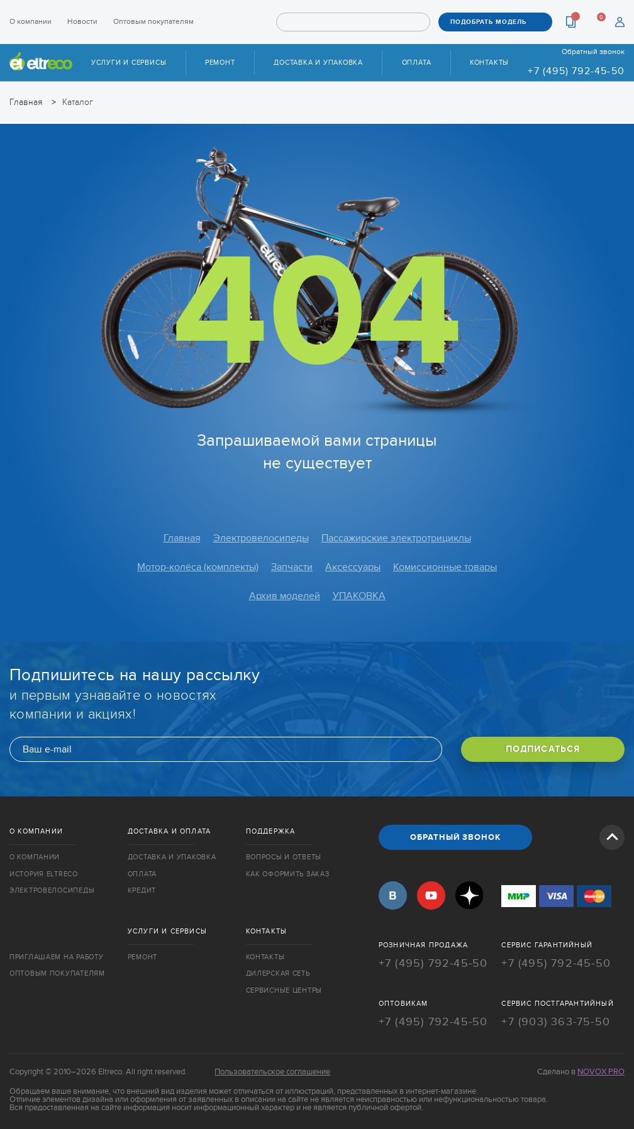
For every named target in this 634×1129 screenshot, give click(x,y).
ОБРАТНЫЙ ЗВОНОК (455, 837)
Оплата (416, 62)
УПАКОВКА (359, 596)
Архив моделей (284, 596)
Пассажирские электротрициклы (396, 538)
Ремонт (220, 62)
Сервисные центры (284, 990)
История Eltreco (43, 874)
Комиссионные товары (445, 567)
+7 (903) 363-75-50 (555, 1021)
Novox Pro (601, 1072)
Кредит (142, 890)
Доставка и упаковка (318, 62)
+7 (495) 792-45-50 (576, 71)
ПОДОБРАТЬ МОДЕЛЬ (488, 22)
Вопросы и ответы (284, 857)
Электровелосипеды (261, 538)
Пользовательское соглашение (272, 1072)
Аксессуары (353, 567)
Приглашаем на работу (56, 957)
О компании (30, 21)
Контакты (489, 62)
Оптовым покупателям (153, 21)
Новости (82, 21)
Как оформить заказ (288, 874)
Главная (182, 538)
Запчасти (292, 567)
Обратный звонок (593, 51)
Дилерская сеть (278, 973)
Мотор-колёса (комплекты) (198, 567)
